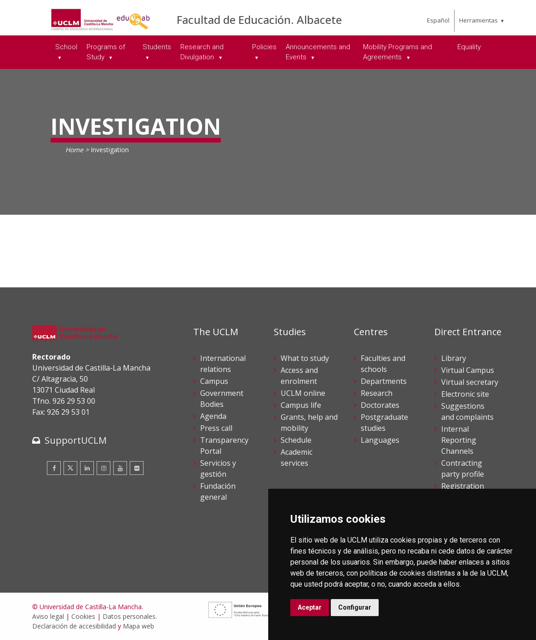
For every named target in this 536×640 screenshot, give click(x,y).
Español (438, 20)
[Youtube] (120, 468)
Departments (384, 381)
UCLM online (303, 393)
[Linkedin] (87, 468)
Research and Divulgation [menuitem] (202, 52)
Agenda (213, 416)
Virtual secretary (469, 382)
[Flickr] (137, 468)
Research (376, 393)
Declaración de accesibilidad (74, 626)
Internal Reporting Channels (458, 440)
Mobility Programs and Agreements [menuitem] (397, 52)
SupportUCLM (76, 440)
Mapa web (138, 626)
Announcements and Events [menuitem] (318, 52)
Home (74, 149)
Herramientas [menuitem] (478, 20)
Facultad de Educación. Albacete (259, 19)
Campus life (301, 405)
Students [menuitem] (157, 47)
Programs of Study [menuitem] (105, 52)
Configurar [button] (354, 607)
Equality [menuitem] (469, 47)
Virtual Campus (467, 370)
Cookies (83, 616)
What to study (305, 358)
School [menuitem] (66, 47)
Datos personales (129, 616)
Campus (214, 381)
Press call (216, 428)
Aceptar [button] (310, 607)
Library (453, 358)
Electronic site (465, 394)
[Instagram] (103, 468)
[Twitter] (70, 468)
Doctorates (380, 405)
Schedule (296, 440)
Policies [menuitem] (264, 47)
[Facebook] (54, 468)
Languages (380, 440)
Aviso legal (48, 616)
